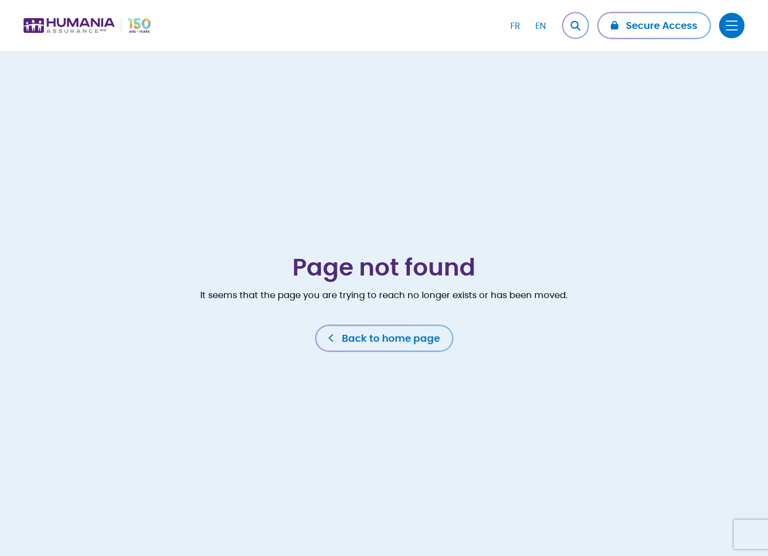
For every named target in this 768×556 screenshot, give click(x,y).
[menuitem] (515, 25)
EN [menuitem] (540, 26)
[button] (654, 25)
